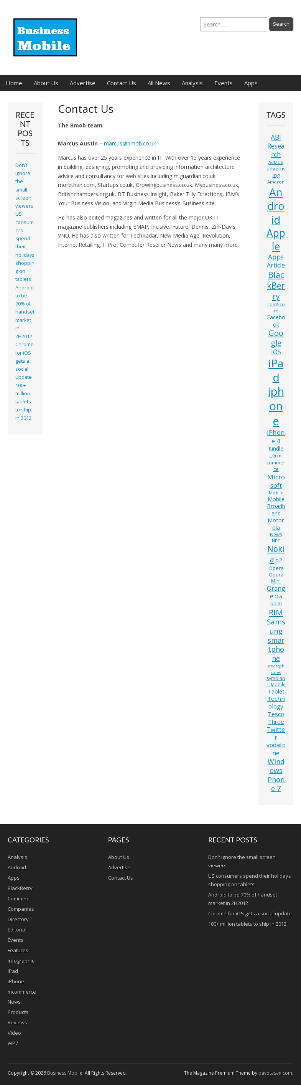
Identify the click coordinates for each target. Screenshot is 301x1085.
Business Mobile (64, 1073)
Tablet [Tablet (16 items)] (276, 691)
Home (14, 83)
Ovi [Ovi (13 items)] (278, 596)
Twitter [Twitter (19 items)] (276, 733)
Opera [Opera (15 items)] (276, 568)
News (14, 1001)
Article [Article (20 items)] (276, 265)
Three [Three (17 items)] (276, 721)
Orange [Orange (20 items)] (276, 592)
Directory (18, 919)
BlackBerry (20, 888)
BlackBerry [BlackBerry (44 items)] (276, 285)
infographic (21, 960)
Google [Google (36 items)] (275, 338)
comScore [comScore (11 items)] (276, 307)
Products (18, 1012)
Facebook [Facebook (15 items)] (276, 321)
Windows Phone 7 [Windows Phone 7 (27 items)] (276, 775)
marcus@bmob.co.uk (130, 143)
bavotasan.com (275, 1073)
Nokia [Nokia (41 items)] (276, 554)
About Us (46, 83)
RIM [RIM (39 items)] (276, 612)
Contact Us (121, 83)
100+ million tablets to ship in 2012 (23, 401)
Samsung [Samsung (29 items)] (276, 626)
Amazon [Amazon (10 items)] (276, 182)
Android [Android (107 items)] (276, 206)
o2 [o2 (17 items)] (278, 560)
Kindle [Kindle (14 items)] (276, 448)
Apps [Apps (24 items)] (276, 257)
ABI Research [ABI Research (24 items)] (276, 146)
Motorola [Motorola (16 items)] (276, 524)
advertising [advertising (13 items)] (276, 171)
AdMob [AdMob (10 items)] (275, 162)
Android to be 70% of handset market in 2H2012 (25, 312)
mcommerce (22, 991)
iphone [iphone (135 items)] (276, 406)
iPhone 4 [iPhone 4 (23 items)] (276, 436)
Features (18, 950)
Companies (21, 908)
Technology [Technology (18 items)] (276, 702)
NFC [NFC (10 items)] (276, 540)
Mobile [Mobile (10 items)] (276, 492)
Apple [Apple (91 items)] (275, 239)
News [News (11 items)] (276, 534)
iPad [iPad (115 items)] (275, 370)
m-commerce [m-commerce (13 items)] (275, 462)
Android (17, 867)
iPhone (16, 981)
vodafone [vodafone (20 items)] (276, 749)
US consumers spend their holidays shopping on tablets (25, 246)
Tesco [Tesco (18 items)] (276, 714)
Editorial (17, 929)
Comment (19, 898)
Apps (251, 83)
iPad (13, 971)
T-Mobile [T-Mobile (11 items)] (276, 684)
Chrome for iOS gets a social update (24, 360)
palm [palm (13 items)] (276, 603)
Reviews (17, 1022)
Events (223, 83)
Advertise (82, 83)
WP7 (13, 1043)
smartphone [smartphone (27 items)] (276, 649)
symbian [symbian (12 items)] (275, 678)
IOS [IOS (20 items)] (276, 352)
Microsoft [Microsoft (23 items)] (276, 481)
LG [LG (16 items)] (272, 455)
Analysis (192, 83)
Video (14, 1032)
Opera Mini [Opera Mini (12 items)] (276, 577)
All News (159, 83)
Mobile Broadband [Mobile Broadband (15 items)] (276, 506)
